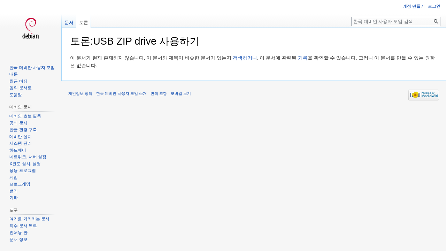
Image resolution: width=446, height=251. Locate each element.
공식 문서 (18, 123)
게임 (13, 177)
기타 (13, 197)
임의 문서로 (20, 87)
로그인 (434, 6)
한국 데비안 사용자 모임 (32, 67)
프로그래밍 (19, 184)
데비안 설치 (20, 136)
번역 (13, 191)
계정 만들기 (414, 6)
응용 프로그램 (22, 170)
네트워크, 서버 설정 (27, 156)
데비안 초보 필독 (25, 116)
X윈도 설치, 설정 (25, 163)
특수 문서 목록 (23, 225)
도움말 (15, 94)
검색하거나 (245, 58)
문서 (69, 22)
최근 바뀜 (18, 81)
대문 (13, 74)
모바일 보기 (181, 93)
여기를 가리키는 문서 (29, 218)
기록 (303, 58)
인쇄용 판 (18, 232)
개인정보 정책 (80, 93)
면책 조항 (159, 93)
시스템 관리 (20, 143)
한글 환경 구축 (23, 129)
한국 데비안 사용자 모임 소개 (121, 93)
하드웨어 (17, 150)
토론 (83, 22)
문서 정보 (18, 239)
